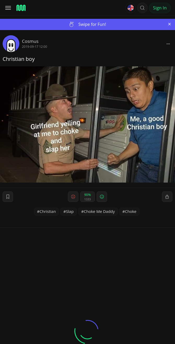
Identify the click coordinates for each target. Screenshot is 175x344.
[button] (142, 8)
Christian (47, 211)
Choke (130, 211)
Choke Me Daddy (99, 211)
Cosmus (30, 41)
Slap (70, 211)
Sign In (160, 8)
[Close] (169, 24)
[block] (168, 43)
